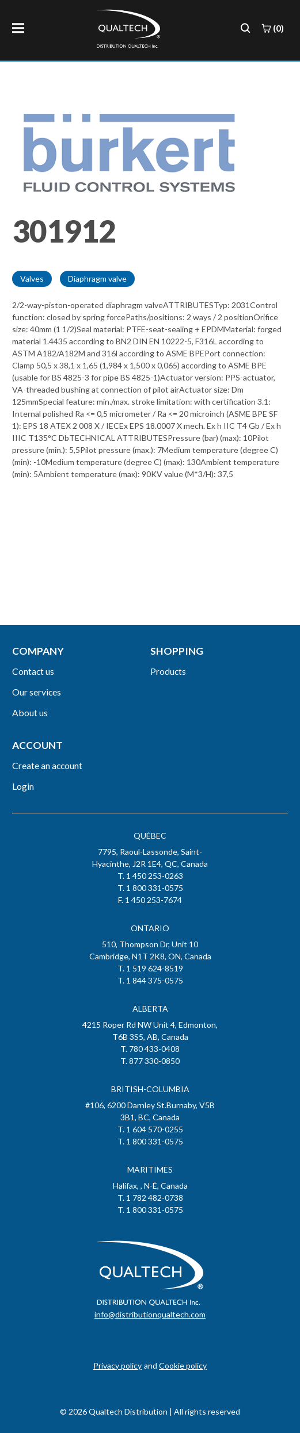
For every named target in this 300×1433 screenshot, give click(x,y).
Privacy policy (117, 1365)
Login (23, 786)
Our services (36, 691)
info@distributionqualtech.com (150, 1314)
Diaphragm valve (97, 278)
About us (30, 712)
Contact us (33, 671)
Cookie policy (183, 1365)
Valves (32, 278)
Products (168, 671)
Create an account (47, 765)
